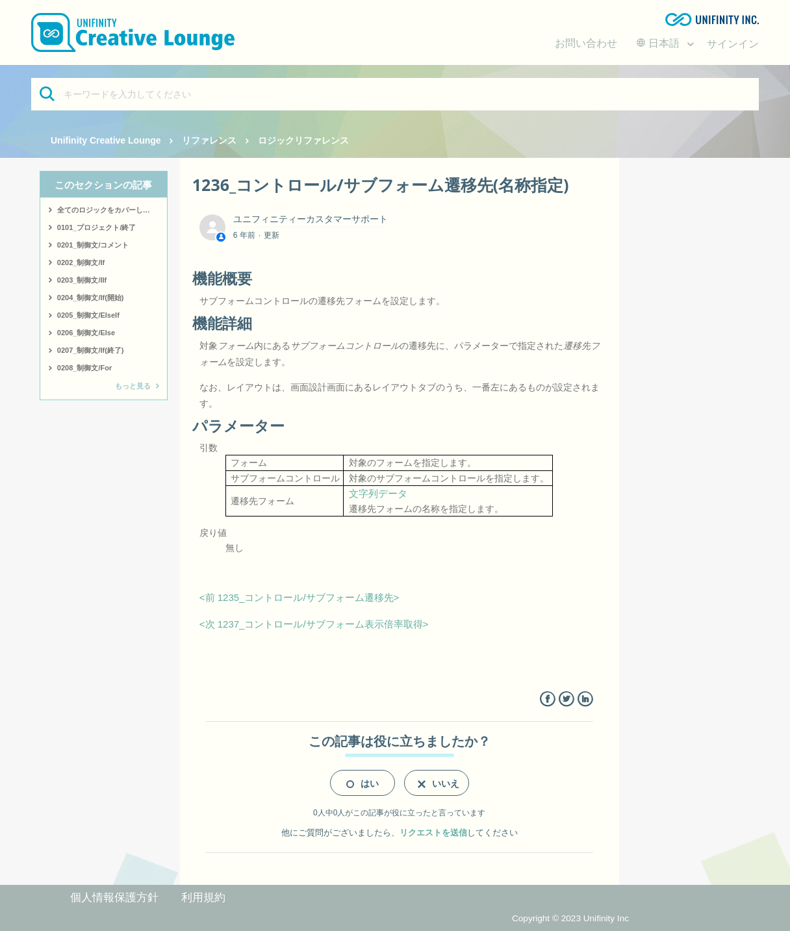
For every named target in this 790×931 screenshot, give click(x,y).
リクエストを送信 (433, 832)
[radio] (362, 783)
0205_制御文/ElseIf (88, 315)
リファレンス (209, 140)
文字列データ (378, 493)
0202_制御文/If (81, 262)
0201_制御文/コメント (93, 245)
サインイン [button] (733, 43)
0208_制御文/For (84, 368)
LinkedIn (585, 699)
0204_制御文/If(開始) (90, 297)
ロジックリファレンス (303, 140)
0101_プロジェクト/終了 (96, 227)
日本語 (659, 43)
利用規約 (203, 897)
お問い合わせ (586, 43)
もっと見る (133, 386)
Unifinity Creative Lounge (106, 140)
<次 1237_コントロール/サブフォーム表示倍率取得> (314, 624)
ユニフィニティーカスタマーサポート (310, 219)
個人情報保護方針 (114, 897)
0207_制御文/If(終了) (90, 350)
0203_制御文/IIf (82, 280)
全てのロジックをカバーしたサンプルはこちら (112, 210)
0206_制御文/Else (86, 333)
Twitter (566, 699)
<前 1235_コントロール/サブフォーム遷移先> (299, 597)
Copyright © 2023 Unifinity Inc (570, 918)
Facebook (547, 699)
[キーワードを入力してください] (395, 94)
